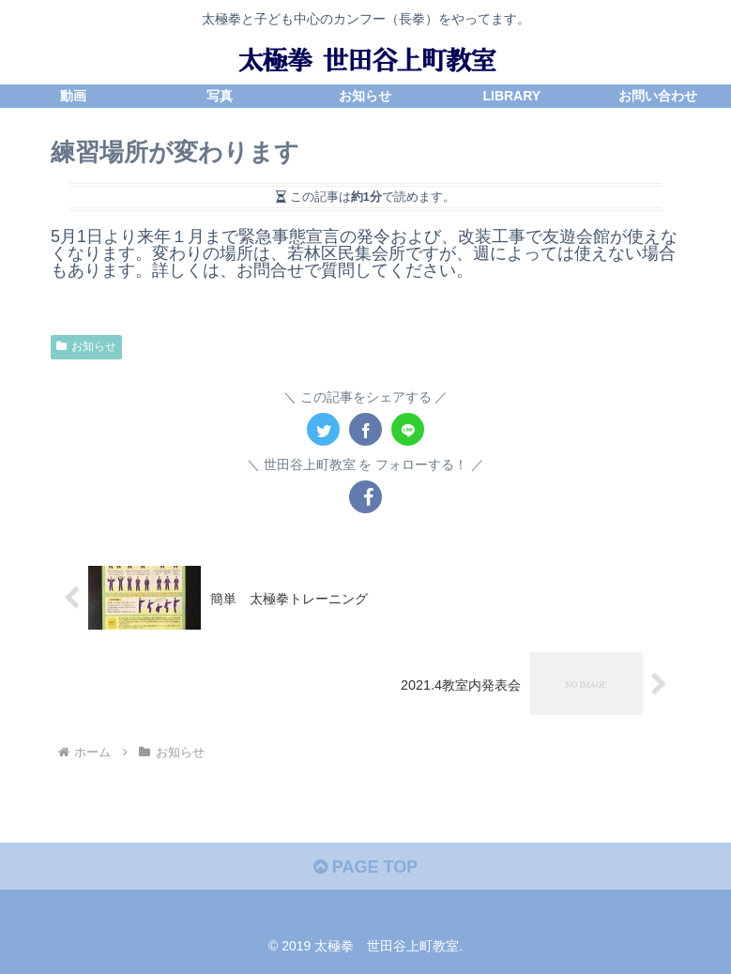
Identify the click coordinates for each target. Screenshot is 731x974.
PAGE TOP (365, 867)
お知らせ (86, 346)
